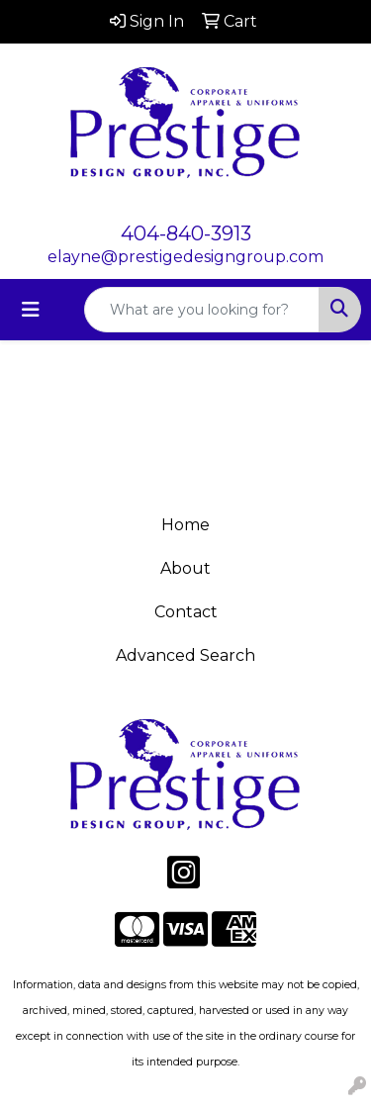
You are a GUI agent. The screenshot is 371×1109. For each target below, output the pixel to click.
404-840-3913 (186, 233)
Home (185, 524)
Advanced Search (185, 655)
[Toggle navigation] (30, 309)
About (185, 568)
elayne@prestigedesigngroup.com (185, 256)
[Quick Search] (202, 309)
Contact (186, 611)
